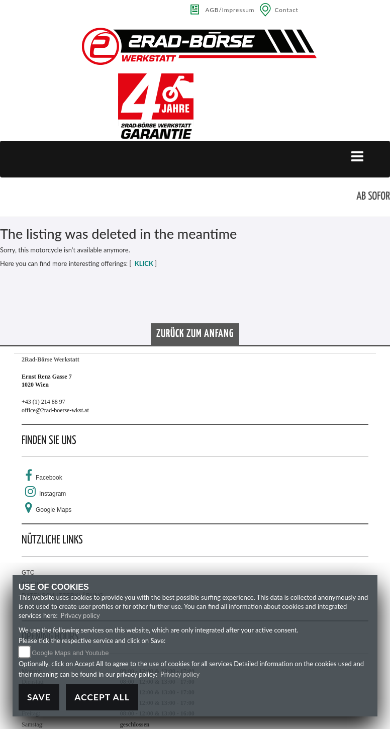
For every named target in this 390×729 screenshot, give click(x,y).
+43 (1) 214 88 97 (43, 401)
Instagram (52, 493)
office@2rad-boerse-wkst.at (55, 410)
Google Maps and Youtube (70, 653)
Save (39, 697)
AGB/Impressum (230, 9)
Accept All (102, 697)
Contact (286, 9)
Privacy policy (80, 615)
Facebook (49, 477)
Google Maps (53, 509)
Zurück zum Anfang (195, 334)
